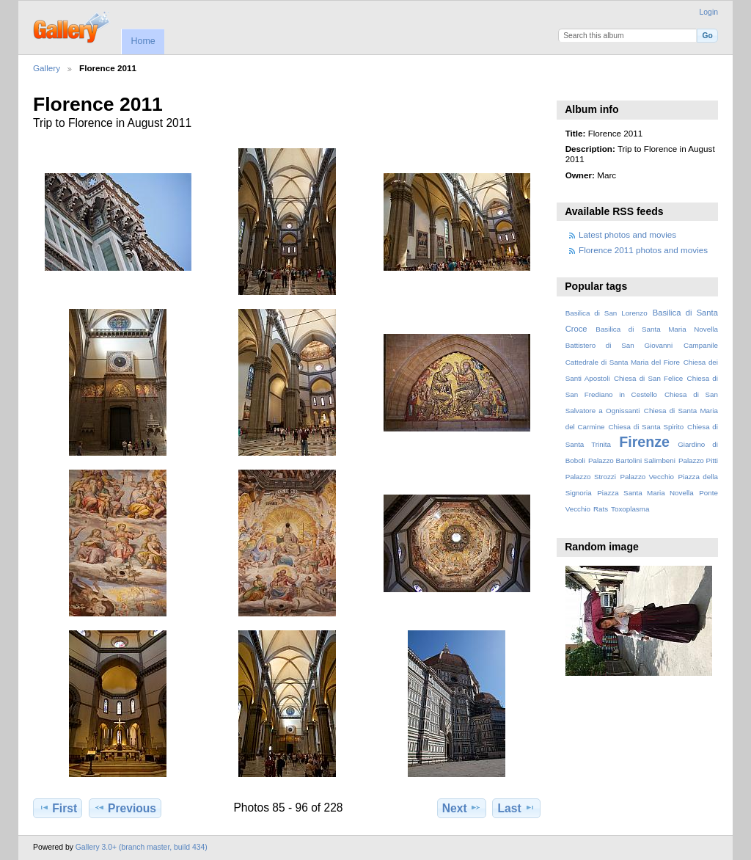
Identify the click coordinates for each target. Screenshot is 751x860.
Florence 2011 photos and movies (643, 250)
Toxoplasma (630, 509)
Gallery (46, 68)
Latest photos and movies (627, 234)
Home (143, 41)
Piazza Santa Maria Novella (645, 493)
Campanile (701, 345)
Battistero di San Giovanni (619, 345)
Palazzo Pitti (698, 460)
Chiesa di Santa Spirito (646, 427)
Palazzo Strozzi (590, 477)
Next (461, 808)
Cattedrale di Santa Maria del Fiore (622, 362)
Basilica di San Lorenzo (606, 313)
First (57, 808)
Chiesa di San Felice (648, 378)
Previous (125, 808)
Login (709, 12)
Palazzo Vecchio (647, 477)
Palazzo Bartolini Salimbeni (631, 460)
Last (516, 808)
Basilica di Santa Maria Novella (657, 329)
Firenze (644, 442)
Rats (600, 509)
